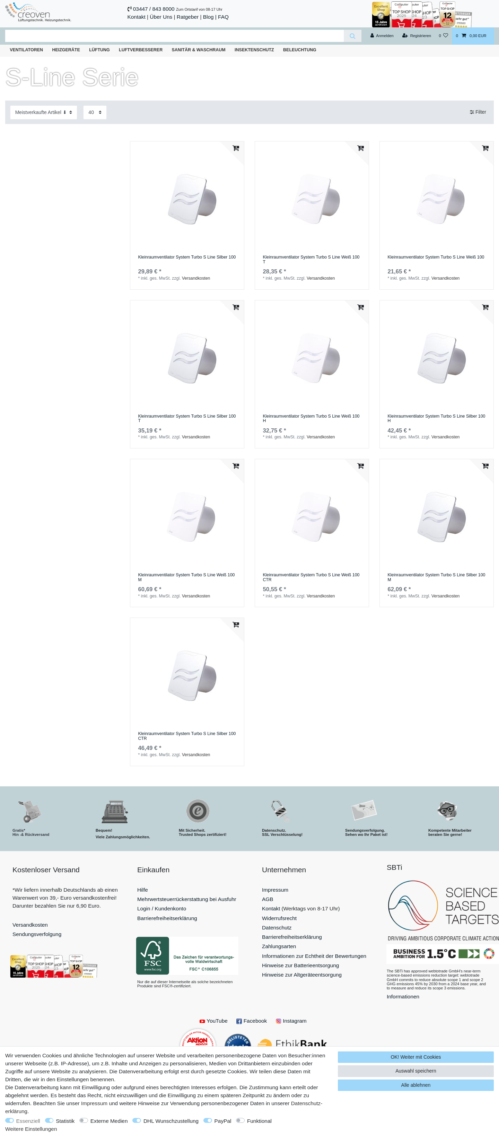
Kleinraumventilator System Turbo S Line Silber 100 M (436, 577)
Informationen (403, 996)
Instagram (291, 1021)
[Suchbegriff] (174, 36)
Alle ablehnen (416, 1085)
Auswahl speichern (415, 1071)
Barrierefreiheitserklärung (167, 918)
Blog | (210, 17)
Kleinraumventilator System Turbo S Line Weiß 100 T (311, 259)
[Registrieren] (417, 36)
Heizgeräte (66, 49)
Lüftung (99, 49)
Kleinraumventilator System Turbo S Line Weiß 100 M (186, 577)
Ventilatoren (26, 49)
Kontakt (137, 17)
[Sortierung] (43, 112)
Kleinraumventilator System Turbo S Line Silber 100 (187, 257)
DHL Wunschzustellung (171, 1121)
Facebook (251, 1021)
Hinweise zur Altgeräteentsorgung (302, 975)
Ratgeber (188, 17)
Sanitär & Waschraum (199, 49)
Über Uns (161, 17)
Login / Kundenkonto (161, 908)
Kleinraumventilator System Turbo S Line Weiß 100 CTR (311, 577)
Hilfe (142, 890)
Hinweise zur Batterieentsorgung (300, 965)
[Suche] (352, 36)
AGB (267, 899)
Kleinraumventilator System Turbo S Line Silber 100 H (436, 418)
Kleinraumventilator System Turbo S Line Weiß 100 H (311, 418)
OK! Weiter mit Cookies (416, 1057)
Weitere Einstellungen (31, 1129)
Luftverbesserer (141, 49)
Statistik (65, 1121)
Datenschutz (277, 927)
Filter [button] (478, 112)
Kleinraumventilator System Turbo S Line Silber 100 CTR (187, 736)
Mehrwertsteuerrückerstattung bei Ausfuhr (186, 899)
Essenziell (28, 1121)
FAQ (223, 17)
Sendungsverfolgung (36, 934)
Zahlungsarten (279, 946)
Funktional (259, 1121)
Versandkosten (196, 278)
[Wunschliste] (443, 36)
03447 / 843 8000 (154, 9)
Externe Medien (109, 1121)
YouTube (213, 1021)
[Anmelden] (382, 36)
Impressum (275, 890)
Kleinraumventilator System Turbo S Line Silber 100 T (187, 418)
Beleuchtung (299, 49)
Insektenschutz (254, 49)
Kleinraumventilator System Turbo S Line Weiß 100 (435, 257)
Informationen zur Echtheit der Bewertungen (314, 956)
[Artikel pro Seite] (95, 112)
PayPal (223, 1121)
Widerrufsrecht (279, 918)
